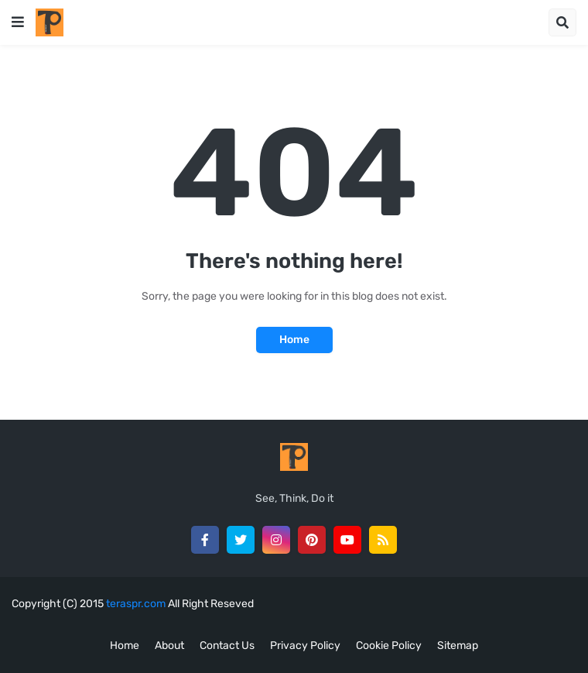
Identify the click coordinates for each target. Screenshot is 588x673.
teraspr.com (136, 603)
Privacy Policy (305, 645)
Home (294, 339)
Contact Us (227, 645)
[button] (18, 22)
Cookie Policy (389, 645)
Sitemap (457, 645)
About (169, 645)
